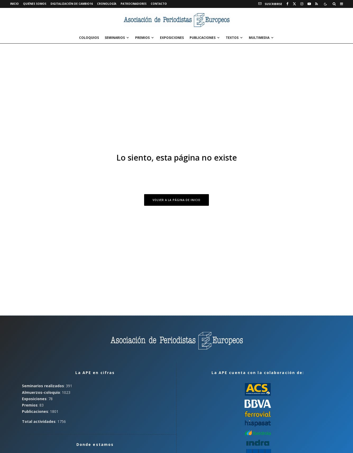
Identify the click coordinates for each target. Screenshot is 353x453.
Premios (142, 37)
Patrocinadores (133, 4)
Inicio (14, 4)
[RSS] (316, 4)
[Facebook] (287, 4)
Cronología (106, 4)
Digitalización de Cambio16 (72, 4)
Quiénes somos (34, 4)
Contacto (159, 4)
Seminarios (115, 37)
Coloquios (89, 37)
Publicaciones (203, 37)
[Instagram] (301, 4)
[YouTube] (309, 4)
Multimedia (259, 37)
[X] (294, 4)
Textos (232, 37)
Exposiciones (172, 37)
